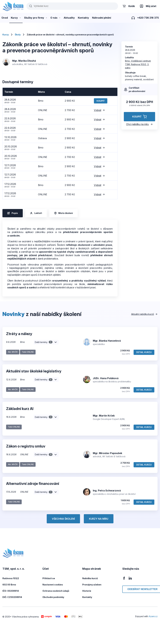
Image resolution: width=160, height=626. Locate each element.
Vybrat (99, 110)
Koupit (101, 101)
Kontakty (87, 597)
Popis (12, 213)
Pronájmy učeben (91, 584)
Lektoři (36, 213)
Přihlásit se (48, 578)
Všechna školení (63, 518)
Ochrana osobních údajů (55, 591)
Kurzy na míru (98, 518)
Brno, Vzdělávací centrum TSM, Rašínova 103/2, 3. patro (138, 64)
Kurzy (5, 34)
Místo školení (63, 213)
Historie (86, 591)
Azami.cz (153, 616)
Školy (18, 34)
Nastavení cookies (52, 584)
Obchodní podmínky (53, 597)
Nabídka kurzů (90, 578)
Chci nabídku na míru (139, 124)
